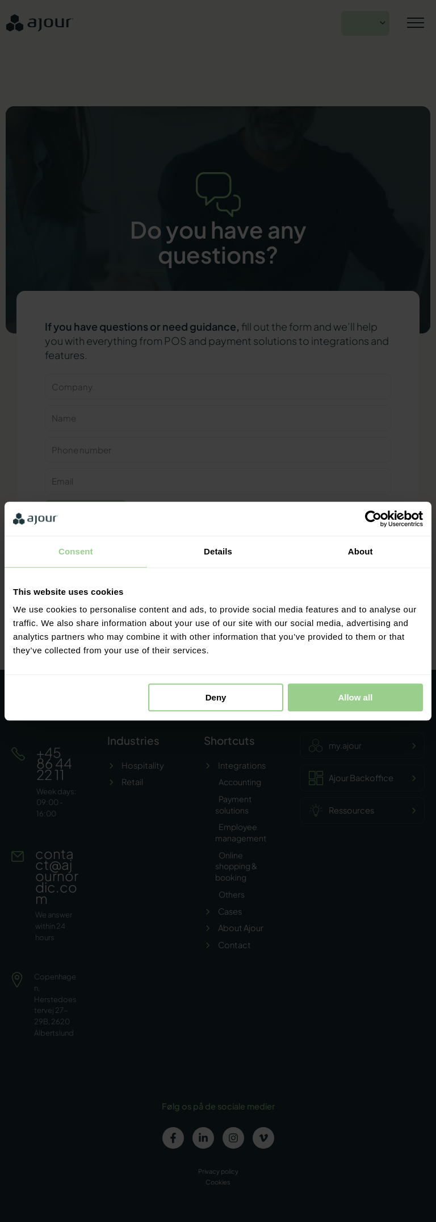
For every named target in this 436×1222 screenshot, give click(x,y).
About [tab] (360, 551)
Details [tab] (218, 551)
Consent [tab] (75, 551)
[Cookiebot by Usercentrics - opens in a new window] (373, 518)
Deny (216, 697)
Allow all (355, 697)
